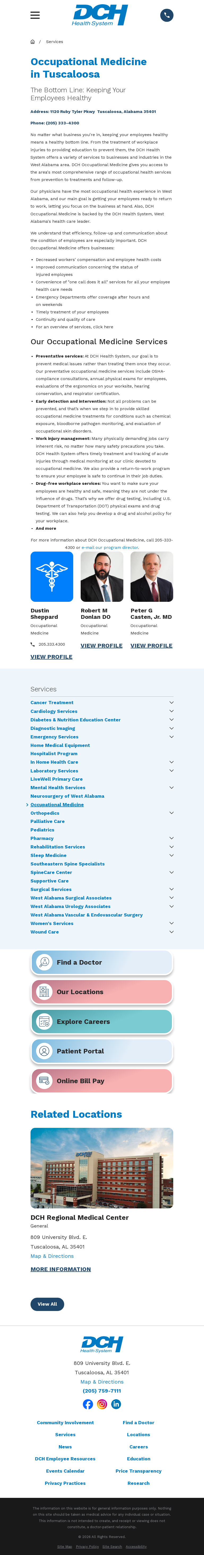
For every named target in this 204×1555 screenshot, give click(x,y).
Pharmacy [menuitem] (42, 838)
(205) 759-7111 (102, 1391)
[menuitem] (64, 1547)
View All (47, 1304)
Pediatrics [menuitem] (42, 830)
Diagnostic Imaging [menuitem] (53, 728)
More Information (61, 1269)
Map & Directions (52, 1256)
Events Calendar (65, 1471)
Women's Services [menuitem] (52, 923)
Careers (138, 1446)
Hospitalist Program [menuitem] (54, 753)
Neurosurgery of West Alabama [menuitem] (67, 796)
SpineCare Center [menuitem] (51, 872)
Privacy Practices (65, 1483)
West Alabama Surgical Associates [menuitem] (71, 898)
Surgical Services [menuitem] (51, 889)
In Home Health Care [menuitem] (54, 762)
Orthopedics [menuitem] (45, 813)
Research (139, 1483)
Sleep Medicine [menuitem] (49, 855)
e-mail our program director (110, 547)
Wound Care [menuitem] (45, 932)
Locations (138, 1434)
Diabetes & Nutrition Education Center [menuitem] (76, 720)
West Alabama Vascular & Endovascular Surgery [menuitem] (87, 915)
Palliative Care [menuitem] (48, 821)
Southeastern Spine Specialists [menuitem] (68, 864)
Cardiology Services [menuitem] (54, 711)
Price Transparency (139, 1471)
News (65, 1446)
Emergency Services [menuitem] (55, 737)
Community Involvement (65, 1422)
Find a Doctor (138, 1422)
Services (65, 1434)
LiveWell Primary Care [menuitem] (57, 779)
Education (138, 1458)
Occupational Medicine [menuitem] (57, 804)
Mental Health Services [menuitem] (58, 787)
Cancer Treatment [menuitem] (52, 702)
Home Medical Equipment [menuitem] (60, 745)
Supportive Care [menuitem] (50, 881)
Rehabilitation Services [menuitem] (58, 847)
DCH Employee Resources (65, 1458)
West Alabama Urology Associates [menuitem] (71, 906)
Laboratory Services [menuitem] (54, 771)
